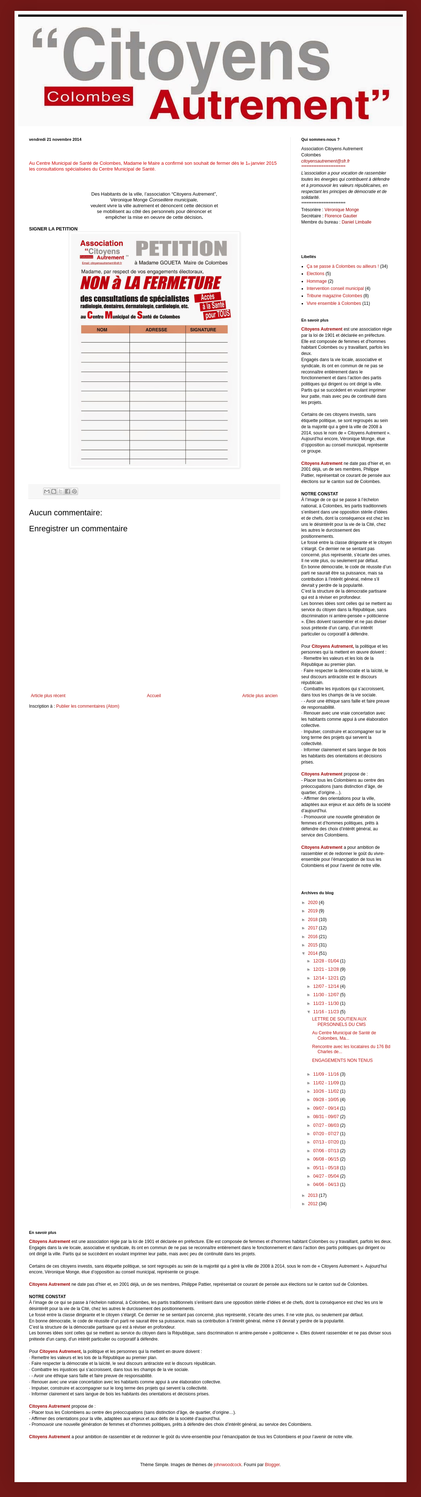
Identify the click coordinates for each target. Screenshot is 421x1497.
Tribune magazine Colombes (334, 295)
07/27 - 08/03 (326, 1125)
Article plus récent (48, 695)
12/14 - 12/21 (326, 978)
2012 (313, 1203)
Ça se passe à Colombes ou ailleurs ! (343, 266)
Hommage (317, 281)
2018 (313, 919)
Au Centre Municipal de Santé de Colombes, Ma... (344, 1035)
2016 (313, 936)
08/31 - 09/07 (326, 1116)
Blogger (272, 1464)
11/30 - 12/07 (326, 994)
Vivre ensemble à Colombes (334, 303)
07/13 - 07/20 (326, 1142)
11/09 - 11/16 (326, 1074)
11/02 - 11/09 (326, 1082)
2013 (313, 1195)
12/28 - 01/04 (326, 961)
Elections (315, 273)
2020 (313, 902)
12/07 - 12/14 (326, 986)
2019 (313, 910)
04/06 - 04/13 (326, 1184)
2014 (313, 953)
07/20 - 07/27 (326, 1133)
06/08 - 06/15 (326, 1159)
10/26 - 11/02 (326, 1091)
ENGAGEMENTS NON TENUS (342, 1060)
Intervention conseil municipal (335, 288)
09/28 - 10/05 (326, 1099)
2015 (313, 945)
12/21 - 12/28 (326, 969)
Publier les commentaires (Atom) (87, 706)
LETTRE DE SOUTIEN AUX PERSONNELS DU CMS (339, 1022)
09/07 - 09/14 (326, 1108)
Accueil (154, 695)
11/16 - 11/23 (326, 1011)
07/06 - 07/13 (326, 1150)
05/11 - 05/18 (326, 1167)
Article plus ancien (260, 695)
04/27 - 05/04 (326, 1176)
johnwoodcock (227, 1464)
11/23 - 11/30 (326, 1003)
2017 (313, 927)
